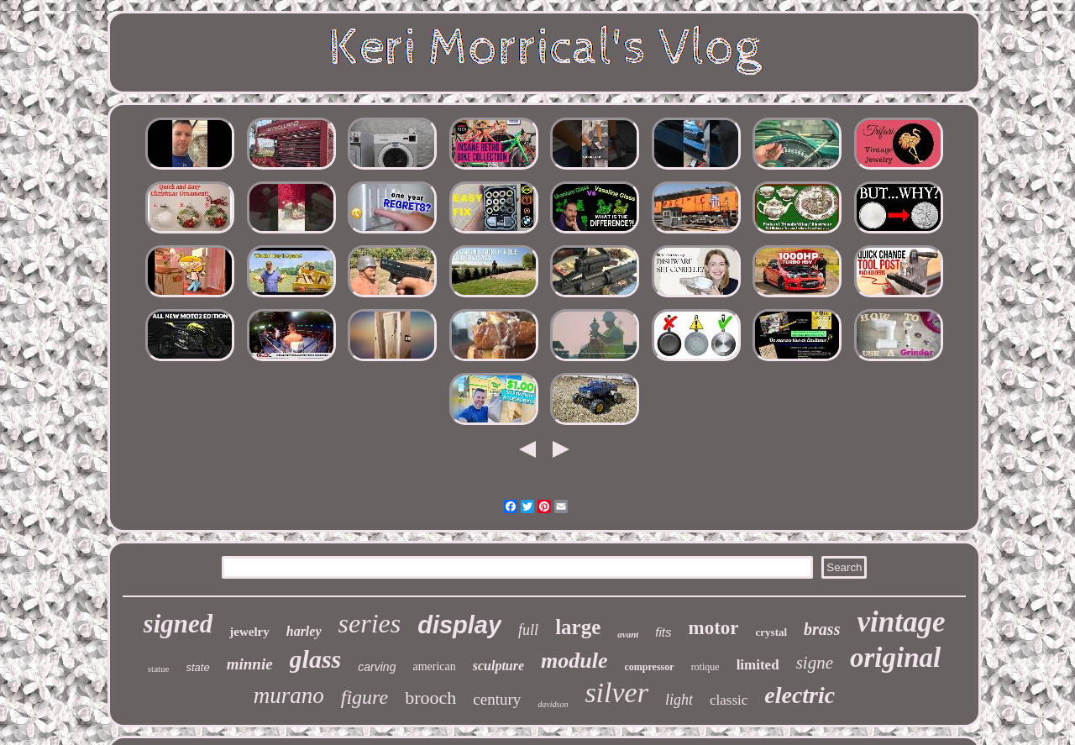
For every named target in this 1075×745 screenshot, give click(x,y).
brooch (430, 697)
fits (663, 632)
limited (758, 665)
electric (799, 695)
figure (364, 697)
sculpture (498, 665)
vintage (901, 622)
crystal (772, 632)
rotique (705, 667)
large (577, 627)
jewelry (249, 631)
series (369, 623)
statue (159, 669)
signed (178, 623)
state (198, 667)
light (679, 699)
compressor (649, 667)
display (459, 624)
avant (627, 634)
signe (814, 663)
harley (304, 631)
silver (616, 692)
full (528, 630)
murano (289, 695)
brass (822, 629)
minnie (250, 664)
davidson (553, 704)
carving (377, 667)
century (497, 699)
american (433, 666)
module (574, 660)
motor (714, 627)
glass (316, 659)
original (895, 658)
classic (728, 700)
